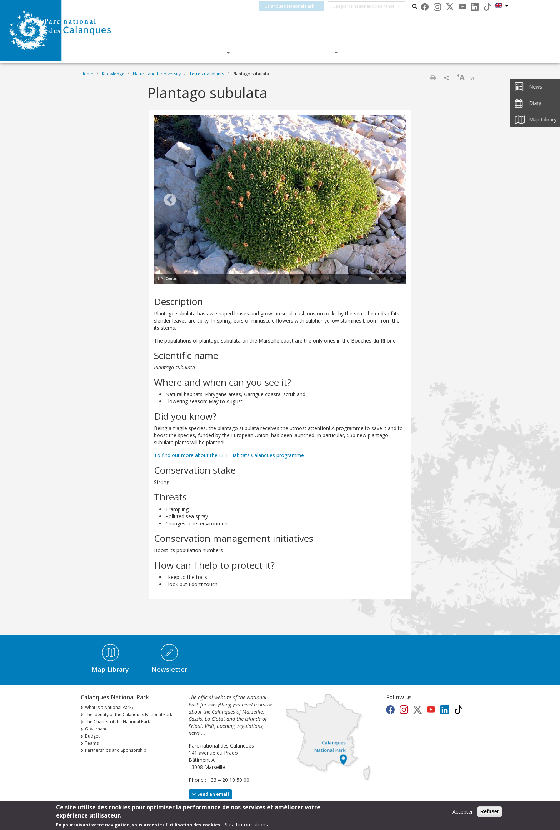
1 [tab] (370, 278)
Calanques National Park (295, 6)
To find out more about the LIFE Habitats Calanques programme (229, 455)
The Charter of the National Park (117, 722)
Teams (92, 743)
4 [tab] (391, 278)
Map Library (110, 669)
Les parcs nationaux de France (370, 6)
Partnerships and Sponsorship (115, 750)
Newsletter (169, 669)
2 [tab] (377, 278)
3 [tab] (384, 278)
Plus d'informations (245, 824)
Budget (92, 736)
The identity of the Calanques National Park (128, 714)
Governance (97, 729)
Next (390, 200)
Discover (209, 52)
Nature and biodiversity (157, 74)
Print (432, 77)
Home (87, 74)
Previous (170, 200)
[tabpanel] (280, 200)
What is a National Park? (109, 707)
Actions (318, 52)
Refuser (489, 812)
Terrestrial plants (206, 74)
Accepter (462, 812)
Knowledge (264, 52)
